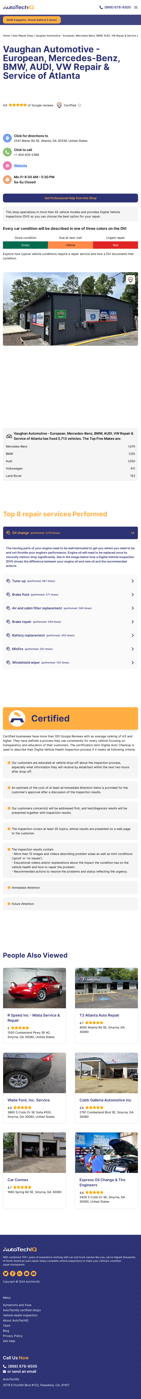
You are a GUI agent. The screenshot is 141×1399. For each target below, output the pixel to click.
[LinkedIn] (19, 1273)
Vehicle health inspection (20, 1315)
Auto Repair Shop (22, 35)
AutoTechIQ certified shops (22, 1310)
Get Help (9, 1341)
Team (6, 1325)
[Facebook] (12, 1273)
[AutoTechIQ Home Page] (18, 7)
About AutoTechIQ (15, 1320)
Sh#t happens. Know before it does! (32, 20)
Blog (6, 1331)
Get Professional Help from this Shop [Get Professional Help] (71, 198)
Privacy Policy (13, 1336)
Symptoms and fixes (17, 1305)
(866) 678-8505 (115, 7)
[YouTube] (33, 1273)
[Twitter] (5, 1273)
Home (6, 35)
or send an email (19, 1371)
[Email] (26, 1273)
